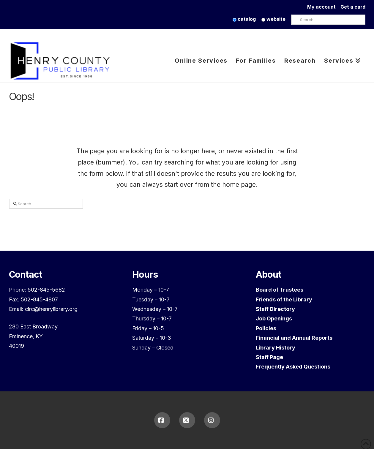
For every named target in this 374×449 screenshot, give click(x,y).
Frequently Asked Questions (293, 366)
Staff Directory (275, 309)
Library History (275, 347)
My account (323, 7)
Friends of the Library (284, 299)
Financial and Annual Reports (294, 338)
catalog (244, 19)
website (273, 19)
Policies (266, 328)
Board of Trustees (279, 290)
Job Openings (274, 318)
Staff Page (269, 357)
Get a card (352, 7)
